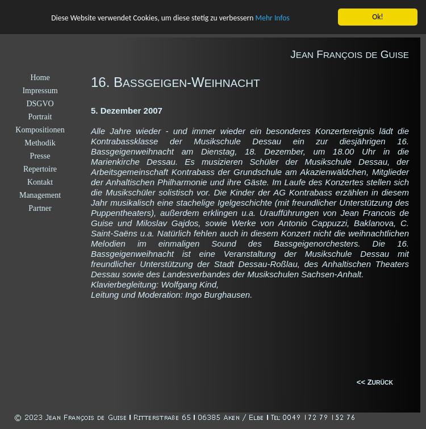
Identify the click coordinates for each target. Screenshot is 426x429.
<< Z (364, 382)
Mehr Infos (273, 18)
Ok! (377, 17)
